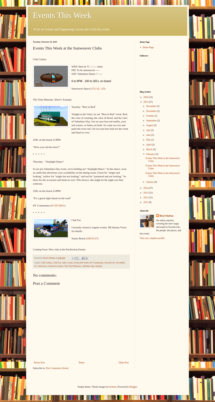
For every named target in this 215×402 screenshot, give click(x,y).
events (70, 263)
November (151, 111)
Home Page (148, 47)
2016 (146, 97)
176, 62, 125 (97, 88)
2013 (146, 193)
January (150, 182)
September (151, 120)
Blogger (133, 387)
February (150, 154)
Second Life (109, 263)
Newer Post (39, 362)
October (150, 116)
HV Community (96, 263)
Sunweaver (42, 266)
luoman (112, 387)
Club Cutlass (46, 263)
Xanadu (98, 266)
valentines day (88, 266)
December (151, 106)
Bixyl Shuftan (166, 216)
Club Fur (57, 263)
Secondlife (120, 263)
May (148, 139)
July (148, 130)
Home (82, 362)
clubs (64, 263)
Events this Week (81, 263)
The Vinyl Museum (72, 266)
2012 (146, 197)
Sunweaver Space (55, 266)
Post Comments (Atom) (57, 368)
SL (35, 266)
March (149, 149)
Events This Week (62, 15)
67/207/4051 (57, 205)
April (149, 144)
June (148, 135)
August (150, 125)
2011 (146, 202)
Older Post (124, 362)
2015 (146, 102)
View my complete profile (152, 238)
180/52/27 (92, 238)
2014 (146, 188)
